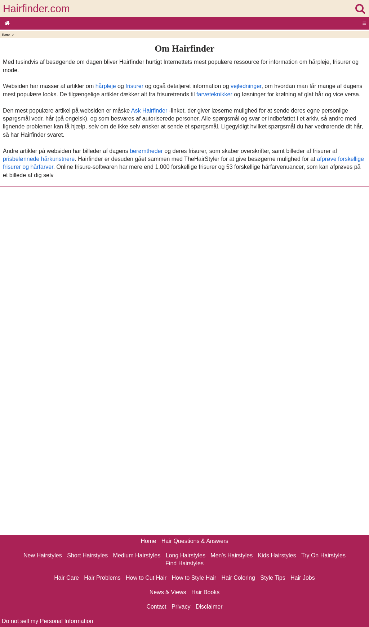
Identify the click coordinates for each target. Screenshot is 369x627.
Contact (156, 607)
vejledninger (246, 86)
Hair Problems (102, 578)
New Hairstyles (42, 555)
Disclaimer (209, 607)
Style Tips (272, 578)
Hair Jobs (302, 578)
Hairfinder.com (36, 8)
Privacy (181, 607)
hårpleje (105, 86)
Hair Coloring (238, 578)
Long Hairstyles (185, 555)
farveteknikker (214, 94)
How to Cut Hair (146, 578)
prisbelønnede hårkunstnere (39, 159)
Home (6, 35)
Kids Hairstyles (277, 555)
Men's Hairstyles (231, 555)
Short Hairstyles (87, 555)
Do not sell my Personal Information (47, 621)
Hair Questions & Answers (194, 541)
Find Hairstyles (184, 563)
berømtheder (146, 151)
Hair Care (66, 578)
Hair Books (205, 592)
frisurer (134, 86)
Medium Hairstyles (137, 555)
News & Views (168, 592)
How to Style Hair (194, 578)
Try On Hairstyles (323, 555)
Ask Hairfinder (149, 111)
